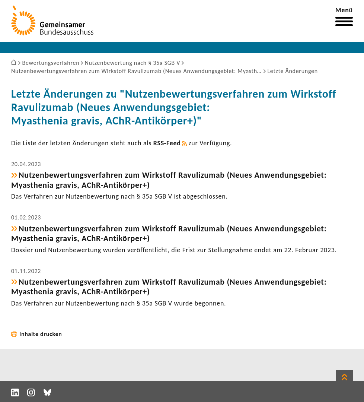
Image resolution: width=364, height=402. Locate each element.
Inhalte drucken (40, 334)
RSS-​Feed (167, 143)
